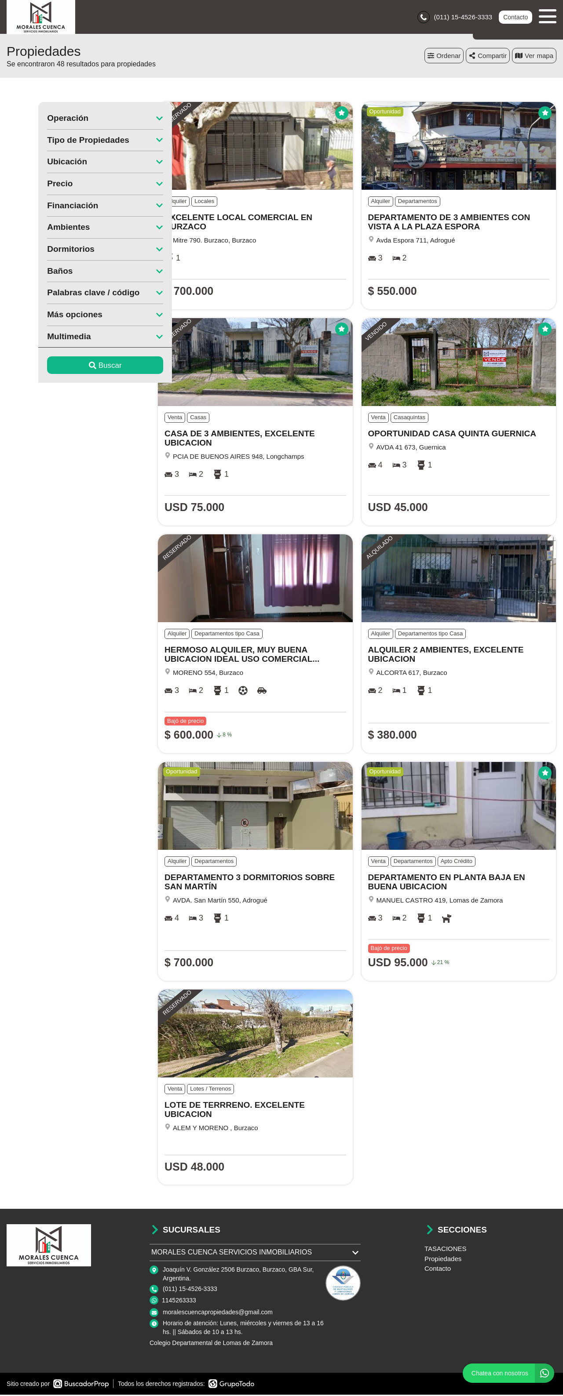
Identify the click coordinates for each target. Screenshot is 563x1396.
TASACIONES (445, 1250)
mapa (534, 57)
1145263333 (179, 1301)
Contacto (515, 17)
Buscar (73, 367)
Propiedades (442, 1260)
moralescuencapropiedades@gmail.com (218, 1313)
